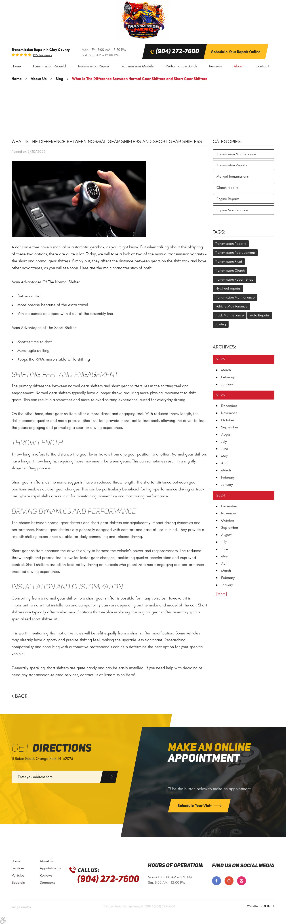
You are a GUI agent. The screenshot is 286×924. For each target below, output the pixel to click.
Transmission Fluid (228, 262)
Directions (47, 883)
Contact (262, 66)
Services (18, 868)
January (227, 384)
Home (16, 66)
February (228, 377)
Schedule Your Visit (194, 805)
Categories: (227, 141)
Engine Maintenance (232, 210)
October (227, 420)
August (226, 434)
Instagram (241, 880)
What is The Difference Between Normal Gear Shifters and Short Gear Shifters (139, 78)
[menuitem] (16, 66)
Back (21, 696)
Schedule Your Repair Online (236, 51)
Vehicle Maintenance (231, 306)
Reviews (215, 66)
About (239, 66)
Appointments (50, 868)
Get (52, 748)
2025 (220, 395)
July (224, 442)
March (226, 370)
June (224, 449)
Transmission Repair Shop (234, 279)
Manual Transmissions (232, 176)
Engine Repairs (228, 199)
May (224, 456)
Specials (18, 883)
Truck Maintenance (229, 315)
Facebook (216, 880)
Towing (220, 324)
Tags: (219, 232)
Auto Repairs (259, 315)
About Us (39, 78)
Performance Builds (181, 66)
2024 (220, 495)
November (229, 413)
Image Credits (21, 907)
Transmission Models (137, 66)
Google (229, 880)
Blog (59, 78)
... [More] (220, 594)
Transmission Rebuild (49, 66)
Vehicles (18, 875)
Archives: (224, 347)
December (229, 406)
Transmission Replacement (235, 253)
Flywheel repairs (227, 288)
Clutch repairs (227, 188)
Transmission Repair (93, 66)
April (224, 463)
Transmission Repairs (232, 165)
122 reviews (42, 55)
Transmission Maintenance (236, 154)
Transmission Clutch (230, 271)
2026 (220, 359)
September (229, 427)
